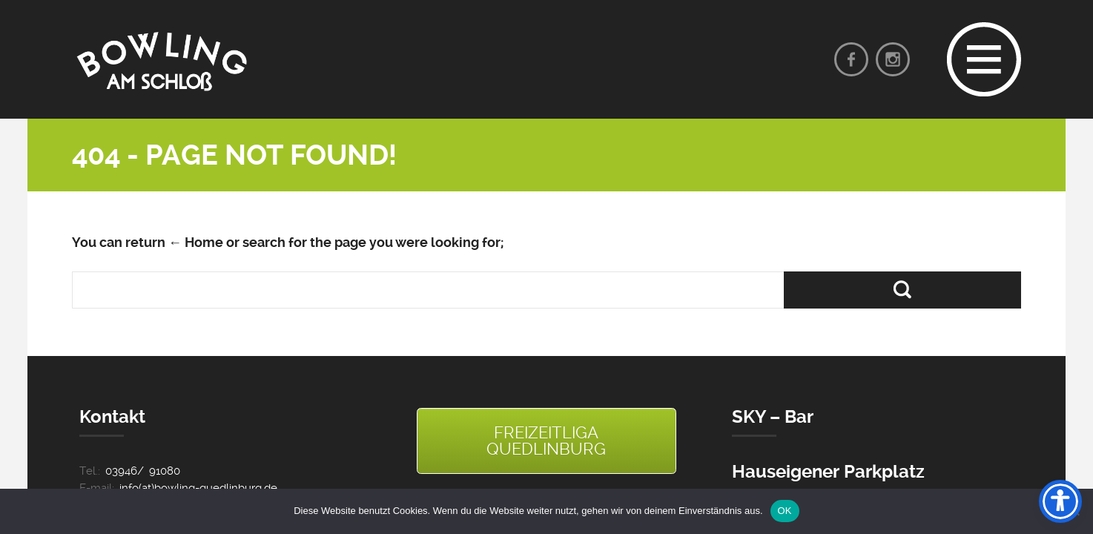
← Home (195, 242)
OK (785, 510)
